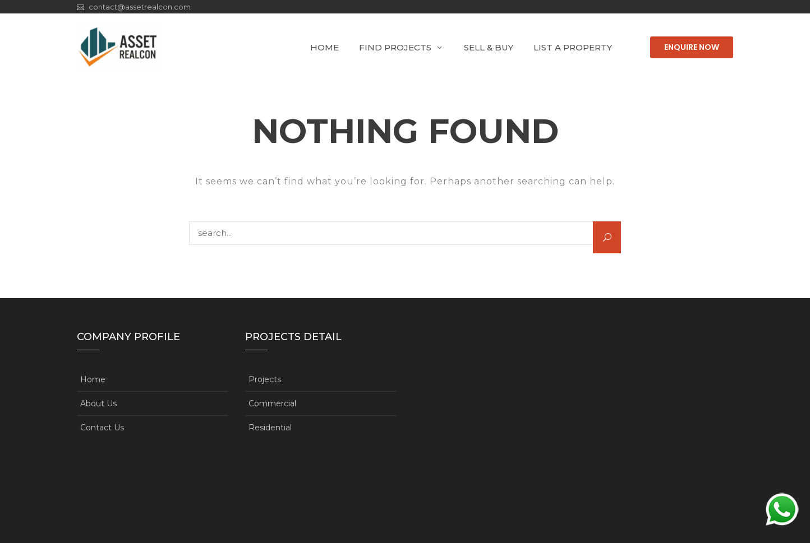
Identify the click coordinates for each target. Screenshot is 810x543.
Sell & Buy (488, 47)
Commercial (272, 403)
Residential (270, 428)
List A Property (572, 47)
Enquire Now (691, 47)
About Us (98, 403)
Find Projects (395, 47)
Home (324, 47)
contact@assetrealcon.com (140, 6)
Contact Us (102, 428)
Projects (264, 379)
